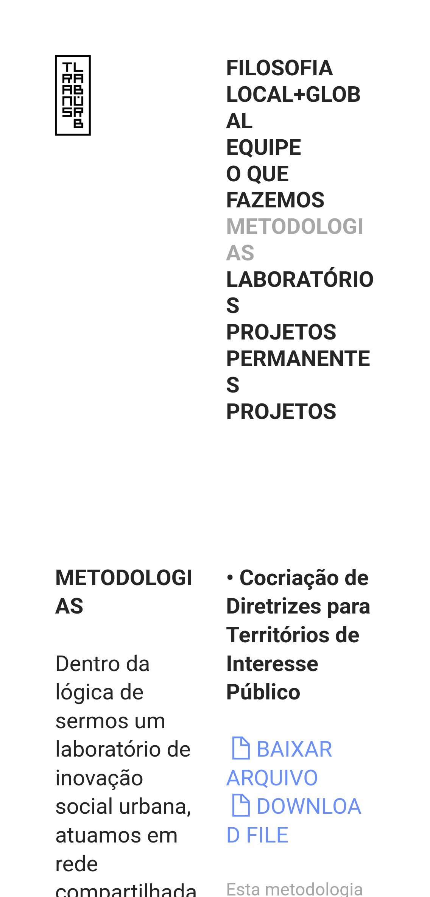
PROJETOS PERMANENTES (298, 358)
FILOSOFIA (279, 68)
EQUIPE (263, 147)
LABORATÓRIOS (300, 292)
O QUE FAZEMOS (275, 187)
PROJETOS (281, 411)
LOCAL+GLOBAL (293, 107)
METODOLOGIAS (295, 239)
